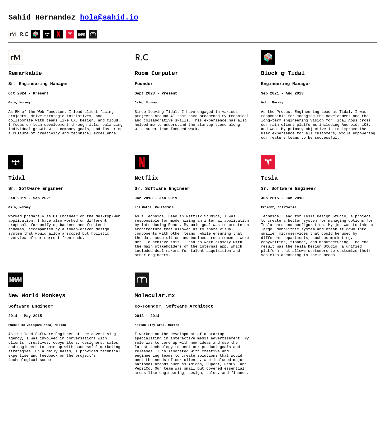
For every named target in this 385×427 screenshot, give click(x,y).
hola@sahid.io (109, 18)
